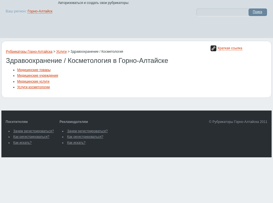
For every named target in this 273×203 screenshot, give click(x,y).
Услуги (61, 52)
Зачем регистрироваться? (33, 131)
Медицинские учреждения (37, 76)
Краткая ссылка (230, 48)
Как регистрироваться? (31, 137)
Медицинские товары (34, 70)
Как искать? (22, 143)
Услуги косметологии (33, 87)
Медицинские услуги (33, 81)
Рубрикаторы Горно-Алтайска (29, 52)
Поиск (257, 12)
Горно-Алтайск (40, 11)
